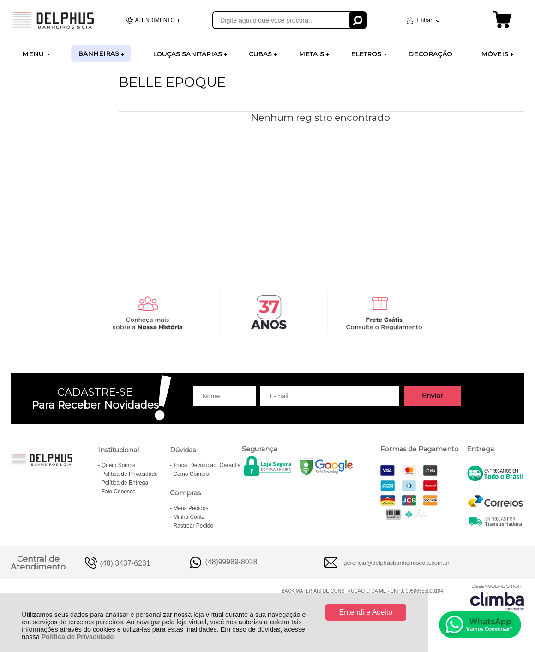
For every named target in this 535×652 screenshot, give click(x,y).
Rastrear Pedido (193, 525)
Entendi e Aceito (366, 612)
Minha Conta (188, 517)
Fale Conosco (119, 491)
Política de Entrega (125, 483)
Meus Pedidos (190, 508)
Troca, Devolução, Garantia (206, 465)
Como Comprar (192, 474)
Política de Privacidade (78, 636)
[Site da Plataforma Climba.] (497, 597)
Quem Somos (118, 465)
